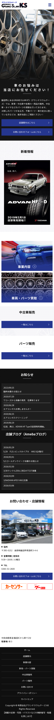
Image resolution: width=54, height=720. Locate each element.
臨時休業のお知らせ (12, 391)
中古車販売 (27, 674)
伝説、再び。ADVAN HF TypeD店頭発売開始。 (24, 426)
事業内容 (27, 662)
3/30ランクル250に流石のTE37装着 (19, 470)
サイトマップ (27, 699)
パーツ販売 (27, 680)
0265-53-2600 (8, 568)
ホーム (27, 650)
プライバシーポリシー (27, 693)
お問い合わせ (27, 686)
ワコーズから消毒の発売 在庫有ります (21, 400)
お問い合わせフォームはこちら (27, 131)
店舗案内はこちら (27, 122)
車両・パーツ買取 (27, 668)
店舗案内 (27, 656)
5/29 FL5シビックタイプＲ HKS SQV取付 (23, 451)
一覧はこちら (27, 324)
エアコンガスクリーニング (15, 417)
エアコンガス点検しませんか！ (17, 409)
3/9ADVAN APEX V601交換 (15, 480)
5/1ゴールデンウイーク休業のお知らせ (21, 461)
